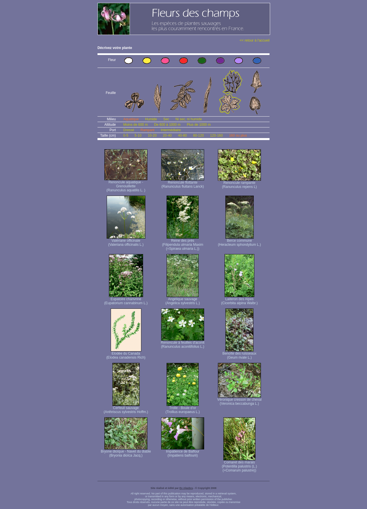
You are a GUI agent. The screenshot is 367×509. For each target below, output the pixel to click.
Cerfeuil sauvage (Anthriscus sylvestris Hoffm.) (126, 408)
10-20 (152, 135)
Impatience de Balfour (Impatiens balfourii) (182, 451)
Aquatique (131, 119)
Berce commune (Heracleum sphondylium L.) (239, 241)
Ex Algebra (186, 488)
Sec (166, 119)
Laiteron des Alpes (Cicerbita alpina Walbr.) (239, 299)
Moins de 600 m (135, 125)
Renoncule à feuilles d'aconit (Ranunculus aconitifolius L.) (182, 343)
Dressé (128, 130)
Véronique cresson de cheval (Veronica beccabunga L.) (239, 400)
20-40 (167, 135)
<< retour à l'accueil (255, 40)
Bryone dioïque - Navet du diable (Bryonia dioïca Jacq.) (126, 451)
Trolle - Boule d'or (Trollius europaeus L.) (182, 408)
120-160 (216, 135)
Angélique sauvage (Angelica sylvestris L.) (182, 299)
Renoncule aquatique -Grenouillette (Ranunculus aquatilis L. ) (125, 184)
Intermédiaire (171, 130)
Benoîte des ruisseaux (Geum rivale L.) (239, 353)
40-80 (182, 135)
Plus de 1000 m (198, 125)
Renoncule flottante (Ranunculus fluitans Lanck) (182, 182)
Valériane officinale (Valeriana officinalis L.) (126, 241)
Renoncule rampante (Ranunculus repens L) (239, 183)
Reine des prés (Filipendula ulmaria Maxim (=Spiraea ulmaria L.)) (182, 243)
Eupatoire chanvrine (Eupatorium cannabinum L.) (125, 299)
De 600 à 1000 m (167, 125)
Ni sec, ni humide (188, 119)
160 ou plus (238, 135)
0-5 (125, 135)
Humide (151, 119)
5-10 (137, 135)
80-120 (198, 135)
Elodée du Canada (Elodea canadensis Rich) (126, 353)
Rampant (147, 130)
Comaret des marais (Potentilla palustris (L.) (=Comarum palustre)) (239, 464)
